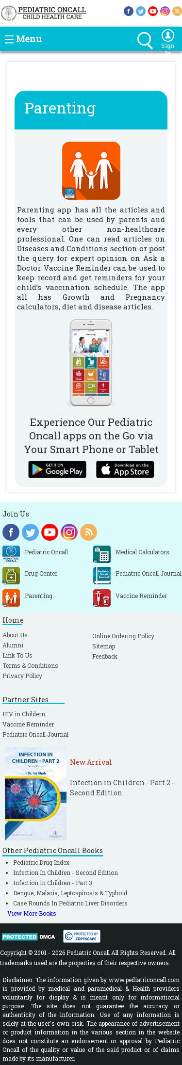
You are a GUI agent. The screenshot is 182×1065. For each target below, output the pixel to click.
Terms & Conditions (30, 665)
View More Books (31, 913)
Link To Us (17, 655)
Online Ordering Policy (123, 636)
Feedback (104, 656)
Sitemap (103, 646)
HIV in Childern (23, 714)
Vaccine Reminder (28, 724)
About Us (15, 635)
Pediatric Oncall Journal (35, 734)
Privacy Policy (22, 675)
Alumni (12, 645)
